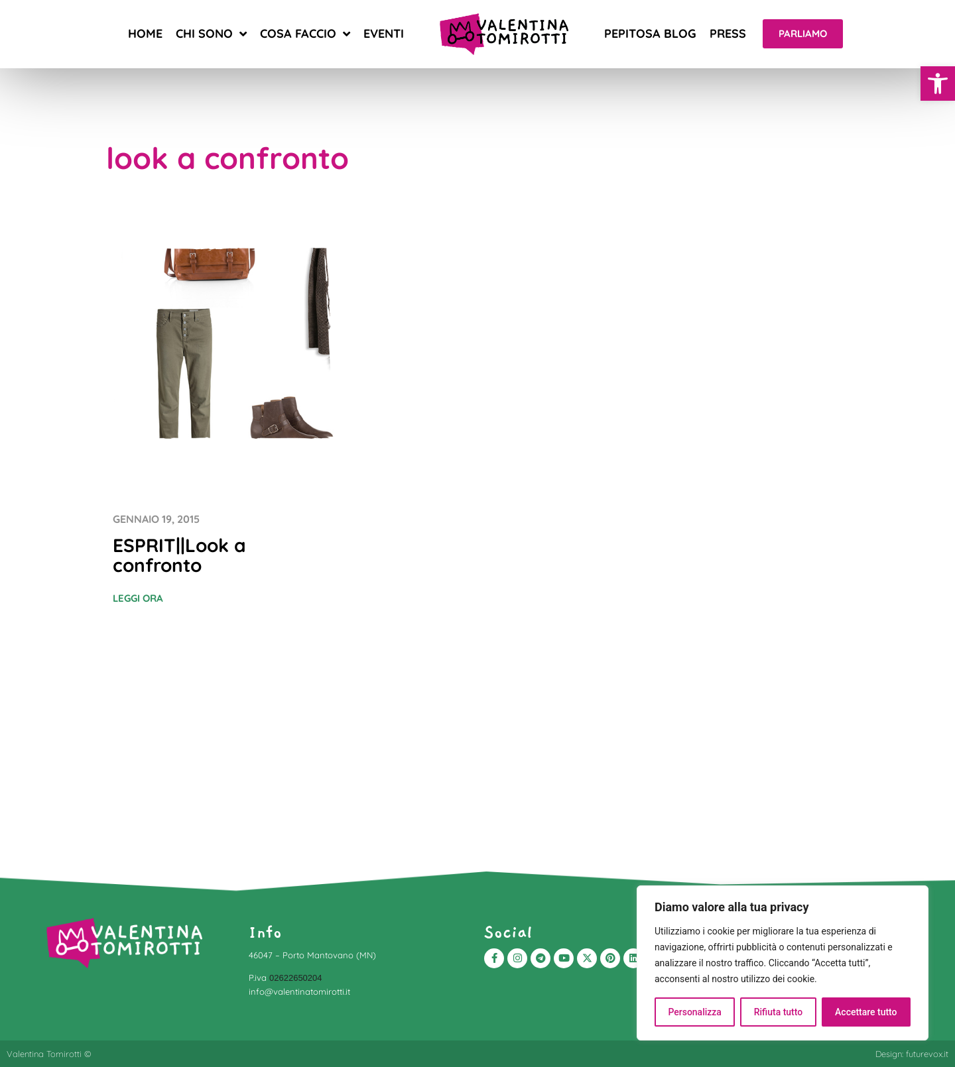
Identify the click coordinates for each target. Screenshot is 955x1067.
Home (145, 33)
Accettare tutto (866, 1012)
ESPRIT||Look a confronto (179, 555)
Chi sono (211, 33)
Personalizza (695, 1012)
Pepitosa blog (650, 33)
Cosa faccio (305, 33)
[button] (938, 83)
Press (728, 33)
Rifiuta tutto (778, 1012)
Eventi (383, 33)
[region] (782, 962)
